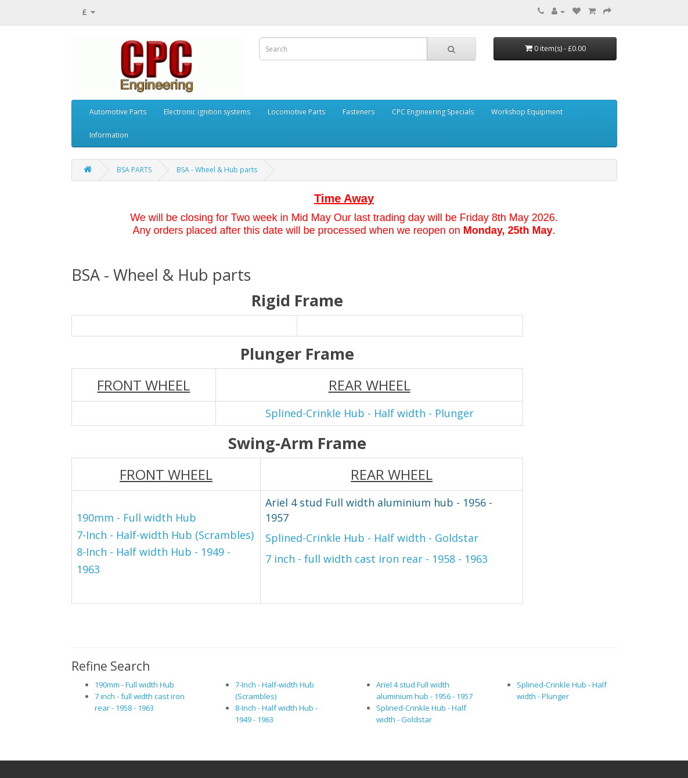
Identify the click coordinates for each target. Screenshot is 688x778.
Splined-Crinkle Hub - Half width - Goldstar (371, 538)
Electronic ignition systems (207, 112)
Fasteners (358, 112)
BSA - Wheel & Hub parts (216, 170)
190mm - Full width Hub (134, 684)
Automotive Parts (117, 112)
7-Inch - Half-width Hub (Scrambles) (165, 535)
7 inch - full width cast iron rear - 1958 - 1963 (376, 559)
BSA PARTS (134, 170)
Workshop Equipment (527, 112)
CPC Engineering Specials (433, 112)
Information (108, 135)
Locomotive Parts (296, 112)
